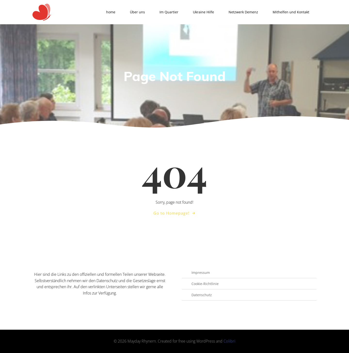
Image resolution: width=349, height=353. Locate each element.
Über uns (137, 12)
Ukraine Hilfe (203, 12)
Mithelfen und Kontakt (291, 12)
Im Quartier (168, 12)
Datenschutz (201, 295)
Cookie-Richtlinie (205, 283)
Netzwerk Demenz (243, 12)
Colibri (229, 341)
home (110, 12)
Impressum (200, 272)
